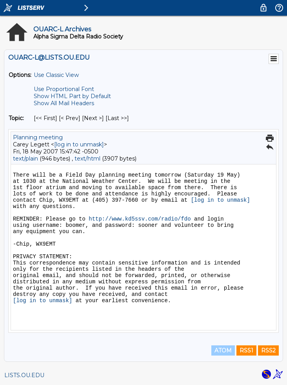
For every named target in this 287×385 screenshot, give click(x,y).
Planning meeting (38, 137)
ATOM (223, 350)
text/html (87, 158)
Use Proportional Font (64, 89)
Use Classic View (56, 74)
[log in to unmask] (79, 144)
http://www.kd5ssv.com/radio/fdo (140, 219)
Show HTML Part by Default (72, 96)
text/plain (25, 158)
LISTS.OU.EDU (24, 375)
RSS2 (268, 350)
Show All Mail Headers (64, 103)
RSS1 (246, 350)
